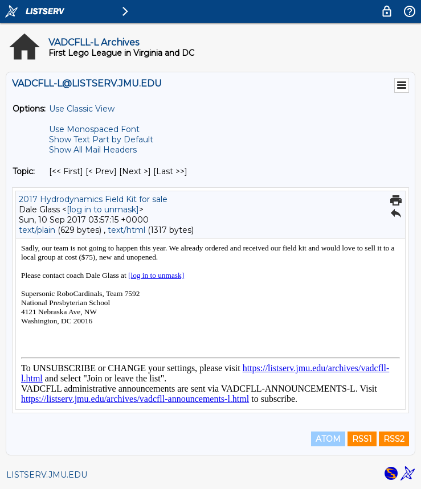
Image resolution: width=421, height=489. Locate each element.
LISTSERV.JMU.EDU (46, 475)
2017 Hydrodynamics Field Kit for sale (93, 199)
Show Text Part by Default (101, 139)
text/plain (37, 230)
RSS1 (362, 439)
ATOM (328, 439)
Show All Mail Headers (93, 150)
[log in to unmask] (103, 209)
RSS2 (393, 439)
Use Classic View (82, 109)
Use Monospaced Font (94, 129)
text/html (126, 230)
